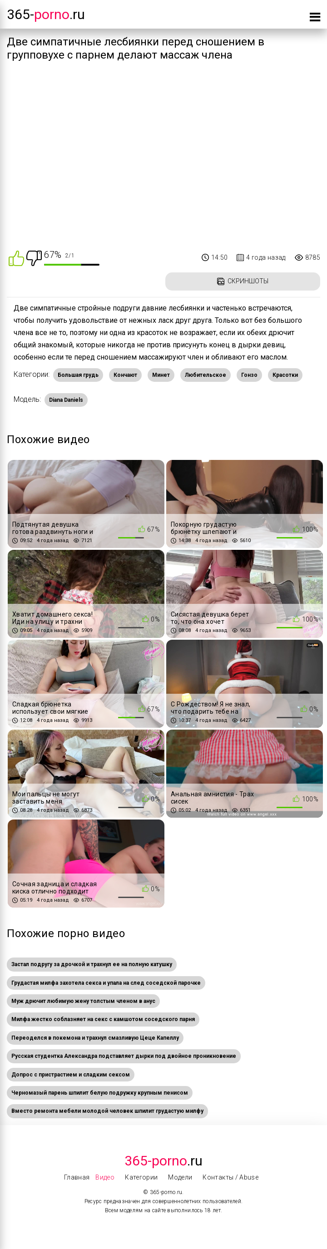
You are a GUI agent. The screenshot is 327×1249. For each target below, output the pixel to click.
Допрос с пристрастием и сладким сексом (70, 1074)
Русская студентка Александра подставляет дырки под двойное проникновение (123, 1056)
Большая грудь (78, 375)
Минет (161, 375)
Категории (141, 1177)
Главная (76, 1177)
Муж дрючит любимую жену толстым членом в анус (83, 1001)
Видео (104, 1177)
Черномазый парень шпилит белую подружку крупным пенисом (99, 1093)
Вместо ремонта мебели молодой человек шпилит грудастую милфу (107, 1111)
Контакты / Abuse (230, 1177)
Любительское (205, 375)
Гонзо (249, 375)
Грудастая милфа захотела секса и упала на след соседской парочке (106, 983)
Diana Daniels (66, 400)
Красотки (285, 375)
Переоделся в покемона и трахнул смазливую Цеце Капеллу (95, 1038)
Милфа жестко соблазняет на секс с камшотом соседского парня (103, 1019)
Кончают (125, 375)
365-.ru (46, 14)
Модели (180, 1177)
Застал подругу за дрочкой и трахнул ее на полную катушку (91, 964)
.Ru (163, 1161)
